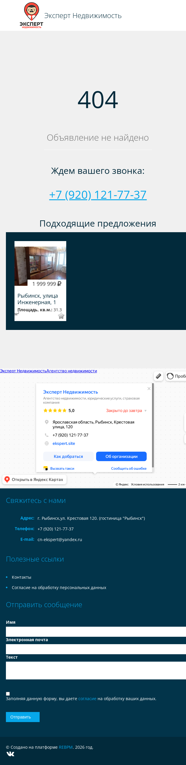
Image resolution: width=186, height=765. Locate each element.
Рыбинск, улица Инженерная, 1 (37, 299)
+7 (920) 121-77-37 (98, 194)
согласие (88, 698)
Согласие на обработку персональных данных (59, 587)
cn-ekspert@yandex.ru (60, 539)
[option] (40, 281)
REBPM (66, 747)
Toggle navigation (11, 15)
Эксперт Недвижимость (83, 15)
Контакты (21, 577)
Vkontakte (10, 754)
